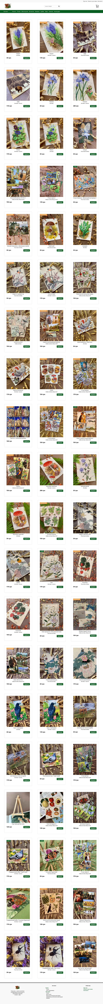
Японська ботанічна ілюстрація (84, 294)
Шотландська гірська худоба (85, 727)
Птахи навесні (51, 198)
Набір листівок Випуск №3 (85, 969)
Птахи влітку (84, 776)
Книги (14, 11)
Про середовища (50, 990)
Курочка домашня (18, 390)
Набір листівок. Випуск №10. (18, 199)
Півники (51, 101)
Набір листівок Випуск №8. (85, 873)
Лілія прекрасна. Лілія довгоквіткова (51, 631)
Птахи (18, 11)
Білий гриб (51, 246)
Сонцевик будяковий (51, 872)
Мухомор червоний (51, 486)
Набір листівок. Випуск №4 (51, 825)
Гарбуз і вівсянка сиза (85, 534)
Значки (51, 11)
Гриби (42, 11)
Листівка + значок (51, 55)
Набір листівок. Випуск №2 (85, 632)
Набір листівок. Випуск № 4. (51, 921)
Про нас (85, 1)
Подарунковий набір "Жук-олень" (51, 968)
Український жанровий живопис (51, 342)
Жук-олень (18, 968)
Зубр (85, 53)
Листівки (48, 991)
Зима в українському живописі (85, 438)
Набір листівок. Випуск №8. (85, 440)
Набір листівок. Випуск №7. (18, 681)
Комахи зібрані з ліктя (85, 631)
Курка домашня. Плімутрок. (84, 342)
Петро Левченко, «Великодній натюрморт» (84, 198)
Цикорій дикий (85, 486)
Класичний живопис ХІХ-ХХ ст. (18, 198)
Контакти (100, 1)
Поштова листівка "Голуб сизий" (51, 776)
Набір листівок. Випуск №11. (85, 391)
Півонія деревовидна (51, 679)
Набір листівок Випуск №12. (51, 199)
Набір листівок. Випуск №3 (51, 440)
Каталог (6, 11)
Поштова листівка (85, 55)
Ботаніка (31, 11)
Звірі (46, 11)
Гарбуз (18, 582)
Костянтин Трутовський (84, 968)
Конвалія (85, 246)
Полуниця (84, 582)
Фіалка (18, 149)
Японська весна (18, 342)
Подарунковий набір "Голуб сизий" (18, 872)
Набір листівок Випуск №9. (85, 777)
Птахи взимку (85, 390)
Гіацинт (18, 53)
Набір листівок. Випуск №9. (51, 343)
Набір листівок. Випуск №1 (85, 295)
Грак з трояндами (18, 728)
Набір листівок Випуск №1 (51, 536)
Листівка (18, 55)
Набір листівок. (18, 343)
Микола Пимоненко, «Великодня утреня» (18, 246)
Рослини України (51, 534)
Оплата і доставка (92, 1)
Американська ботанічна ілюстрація (54, 997)
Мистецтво (25, 11)
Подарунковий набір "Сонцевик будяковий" (18, 920)
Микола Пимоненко (85, 920)
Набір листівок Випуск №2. (85, 825)
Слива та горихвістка (18, 294)
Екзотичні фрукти (51, 824)
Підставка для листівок (18, 824)
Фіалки (51, 149)
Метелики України (85, 824)
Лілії (51, 582)
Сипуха (85, 149)
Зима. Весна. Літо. (18, 679)
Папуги (18, 486)
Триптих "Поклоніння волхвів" (18, 438)
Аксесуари (57, 11)
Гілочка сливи (51, 294)
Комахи (37, 11)
